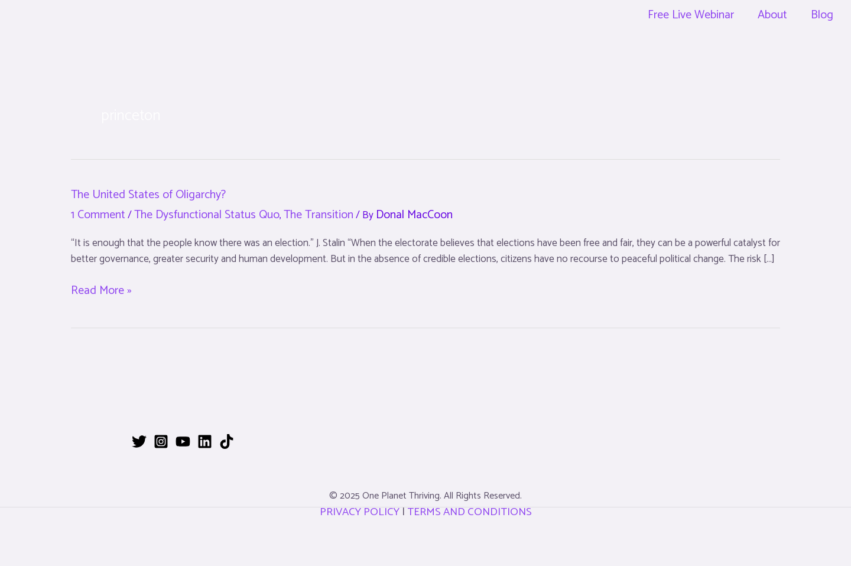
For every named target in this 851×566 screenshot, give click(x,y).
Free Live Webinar (691, 15)
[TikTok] (226, 441)
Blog (822, 15)
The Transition (318, 215)
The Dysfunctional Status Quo (207, 215)
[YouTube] (183, 441)
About (772, 15)
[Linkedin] (204, 441)
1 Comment (98, 215)
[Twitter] (139, 441)
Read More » (101, 291)
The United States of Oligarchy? (148, 195)
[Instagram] (161, 441)
